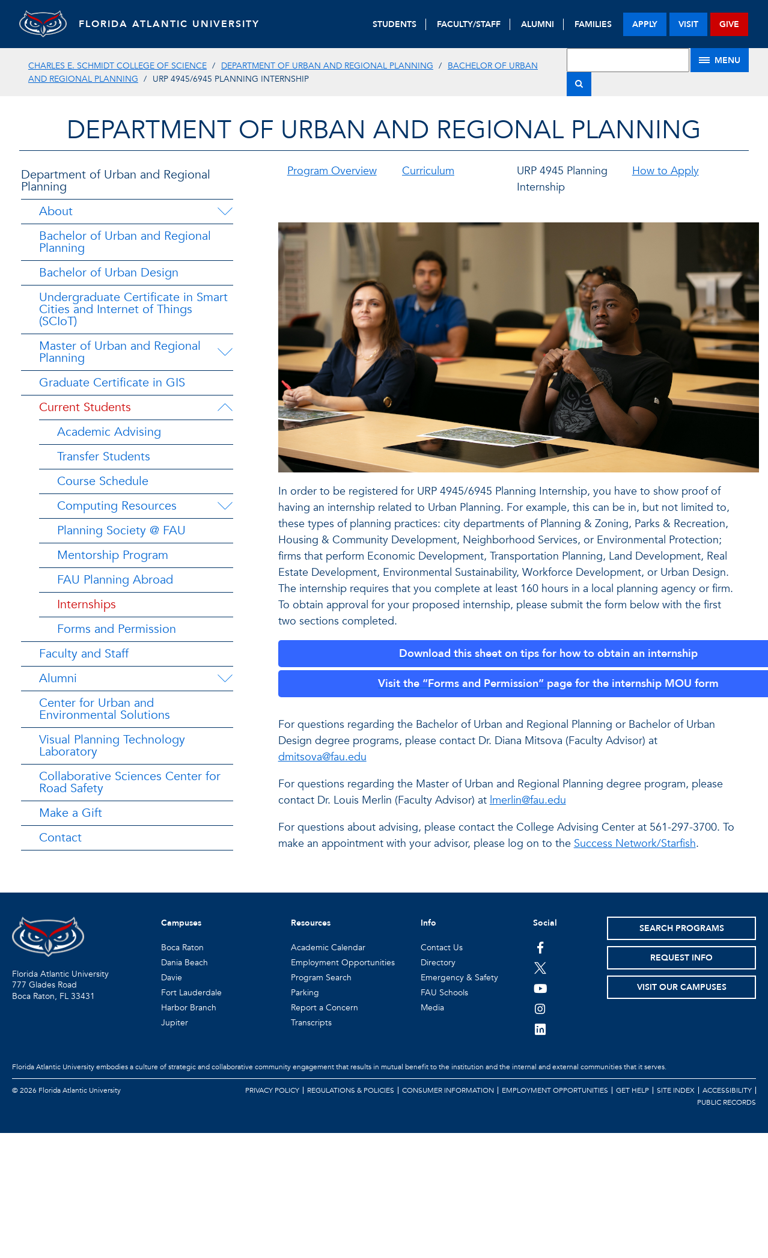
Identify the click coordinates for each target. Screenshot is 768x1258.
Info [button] (428, 923)
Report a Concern (324, 1007)
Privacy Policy (272, 1090)
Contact (60, 837)
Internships (86, 604)
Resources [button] (311, 923)
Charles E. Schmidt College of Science (117, 66)
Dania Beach (184, 962)
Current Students (85, 407)
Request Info (681, 957)
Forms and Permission (116, 629)
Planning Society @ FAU (121, 530)
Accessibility (727, 1090)
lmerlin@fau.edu (528, 800)
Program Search (321, 977)
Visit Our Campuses (682, 987)
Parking (305, 992)
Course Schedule (102, 481)
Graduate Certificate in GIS (112, 382)
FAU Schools (444, 992)
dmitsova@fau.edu (322, 757)
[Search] (579, 84)
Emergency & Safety (459, 977)
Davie (171, 977)
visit (688, 24)
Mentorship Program (112, 555)
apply (644, 24)
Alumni (58, 678)
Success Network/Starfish (635, 843)
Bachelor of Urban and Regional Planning (125, 242)
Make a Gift (70, 813)
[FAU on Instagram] (540, 1009)
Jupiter (174, 1022)
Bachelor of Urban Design (108, 272)
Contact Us (442, 947)
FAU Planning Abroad (115, 580)
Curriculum (428, 171)
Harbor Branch (188, 1007)
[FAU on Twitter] (540, 968)
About (56, 211)
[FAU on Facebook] (540, 947)
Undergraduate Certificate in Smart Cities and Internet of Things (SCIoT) (133, 309)
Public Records (726, 1102)
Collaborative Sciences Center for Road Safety (130, 782)
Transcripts (311, 1022)
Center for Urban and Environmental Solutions (104, 709)
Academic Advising (109, 432)
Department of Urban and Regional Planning (327, 66)
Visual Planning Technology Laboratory (112, 745)
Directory (438, 962)
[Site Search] (628, 60)
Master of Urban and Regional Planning (120, 352)
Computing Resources (117, 506)
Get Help (632, 1090)
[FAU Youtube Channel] (540, 988)
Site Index (676, 1090)
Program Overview (332, 171)
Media (432, 1007)
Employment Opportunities (343, 962)
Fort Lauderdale (191, 992)
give (729, 24)
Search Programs (681, 928)
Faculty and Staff (84, 654)
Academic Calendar (328, 947)
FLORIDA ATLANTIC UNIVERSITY (169, 24)
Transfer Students (103, 456)
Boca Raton (182, 947)
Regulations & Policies (350, 1090)
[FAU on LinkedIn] (540, 1029)
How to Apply (665, 171)
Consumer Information (448, 1090)
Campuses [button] (181, 923)
